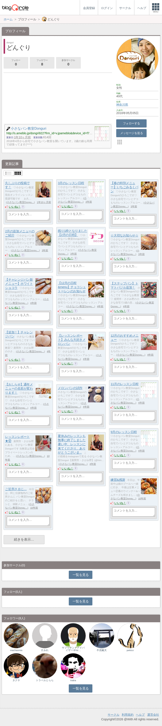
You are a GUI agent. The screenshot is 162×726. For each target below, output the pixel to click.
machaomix (16, 650)
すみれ (45, 650)
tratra (73, 680)
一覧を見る (81, 575)
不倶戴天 (102, 650)
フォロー (16, 63)
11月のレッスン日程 (124, 384)
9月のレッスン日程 (124, 432)
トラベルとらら (45, 680)
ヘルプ (140, 714)
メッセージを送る (131, 133)
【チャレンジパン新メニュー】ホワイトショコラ (19, 284)
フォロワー (42, 63)
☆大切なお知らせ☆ (124, 235)
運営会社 (153, 714)
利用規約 (128, 714)
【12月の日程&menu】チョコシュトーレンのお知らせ (72, 287)
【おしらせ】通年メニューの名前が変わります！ (19, 388)
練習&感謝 (118, 479)
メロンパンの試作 (70, 388)
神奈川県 (122, 104)
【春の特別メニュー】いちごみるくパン (124, 187)
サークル (113, 714)
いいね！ (15, 206)
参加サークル (68, 63)
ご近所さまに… (16, 489)
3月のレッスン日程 (71, 183)
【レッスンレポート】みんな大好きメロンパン (71, 340)
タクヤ (16, 680)
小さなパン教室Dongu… (20, 202)
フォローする (131, 123)
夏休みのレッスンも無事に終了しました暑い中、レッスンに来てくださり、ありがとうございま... (71, 444)
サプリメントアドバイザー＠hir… (73, 649)
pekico (130, 650)
